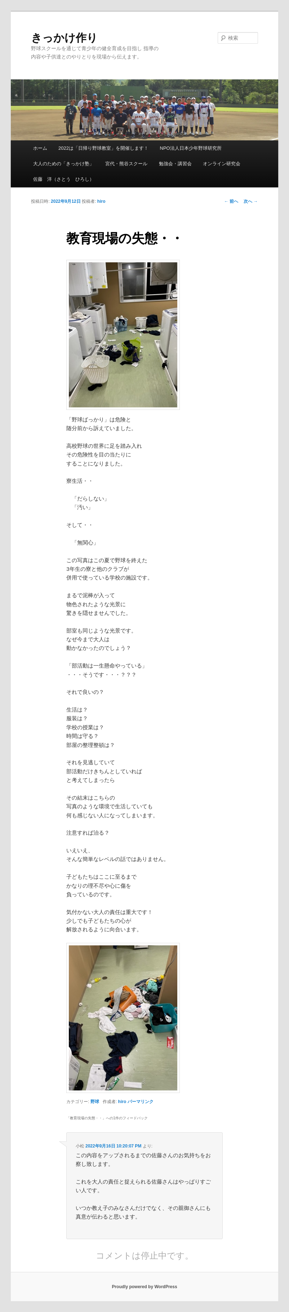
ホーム (40, 148)
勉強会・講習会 (175, 163)
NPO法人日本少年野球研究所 (191, 148)
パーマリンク (141, 1101)
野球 (94, 1101)
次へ (251, 201)
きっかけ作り (64, 38)
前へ (231, 201)
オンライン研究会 (221, 163)
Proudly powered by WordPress (144, 1286)
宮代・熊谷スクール (126, 163)
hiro (101, 201)
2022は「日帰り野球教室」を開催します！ (103, 148)
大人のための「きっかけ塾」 (63, 163)
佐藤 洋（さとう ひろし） (63, 179)
